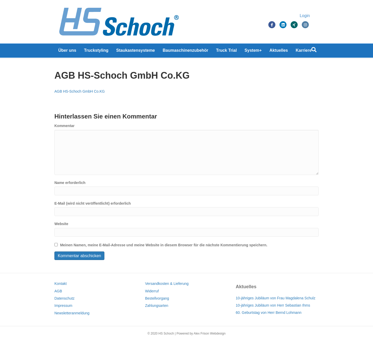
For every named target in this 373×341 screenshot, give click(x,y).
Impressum (63, 305)
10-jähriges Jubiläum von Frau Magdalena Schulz (275, 298)
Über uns (67, 51)
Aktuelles (278, 51)
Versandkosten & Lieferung (167, 283)
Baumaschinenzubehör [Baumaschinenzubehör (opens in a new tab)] (185, 51)
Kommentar (64, 126)
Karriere (304, 51)
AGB (58, 291)
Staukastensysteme (135, 51)
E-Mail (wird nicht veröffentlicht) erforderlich (92, 203)
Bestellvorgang (157, 298)
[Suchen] (314, 51)
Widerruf (152, 291)
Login (310, 16)
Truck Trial (226, 51)
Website (61, 224)
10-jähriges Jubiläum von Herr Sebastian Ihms (273, 305)
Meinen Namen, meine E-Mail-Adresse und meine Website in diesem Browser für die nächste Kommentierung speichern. (163, 245)
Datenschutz (64, 298)
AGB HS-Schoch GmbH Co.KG (79, 91)
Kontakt (60, 283)
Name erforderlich (69, 183)
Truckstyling (96, 51)
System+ (253, 51)
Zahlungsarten (156, 305)
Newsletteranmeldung (71, 313)
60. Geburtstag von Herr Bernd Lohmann (269, 312)
